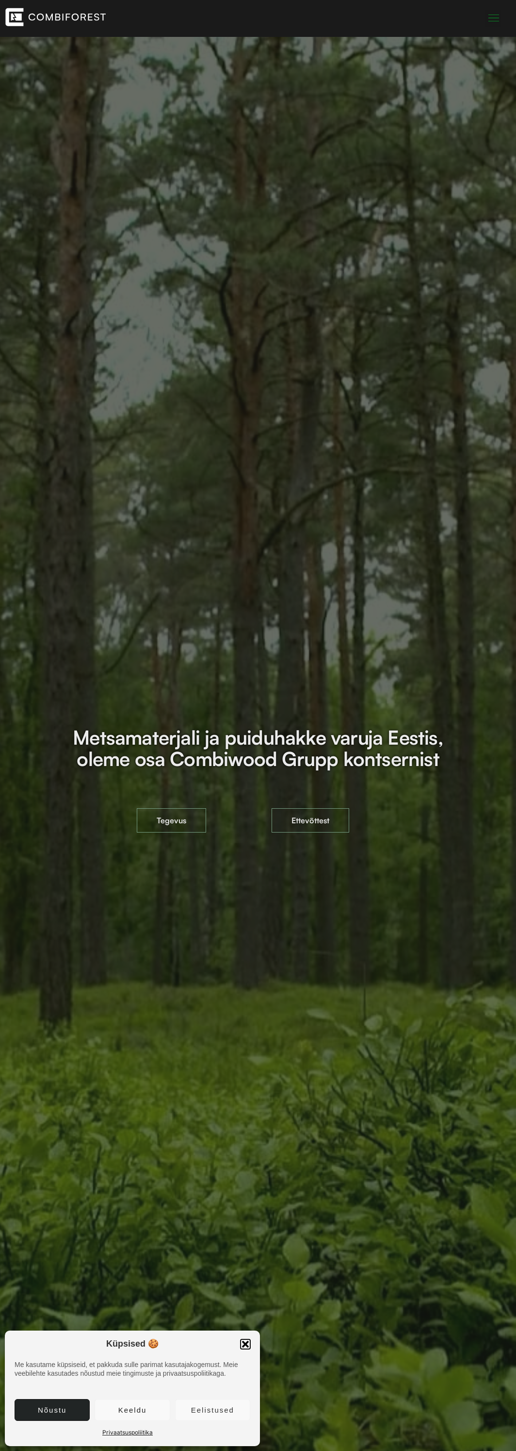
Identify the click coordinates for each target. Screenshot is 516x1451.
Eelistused (212, 1410)
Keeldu (132, 1410)
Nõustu (52, 1410)
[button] (245, 1344)
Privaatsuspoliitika (127, 1432)
